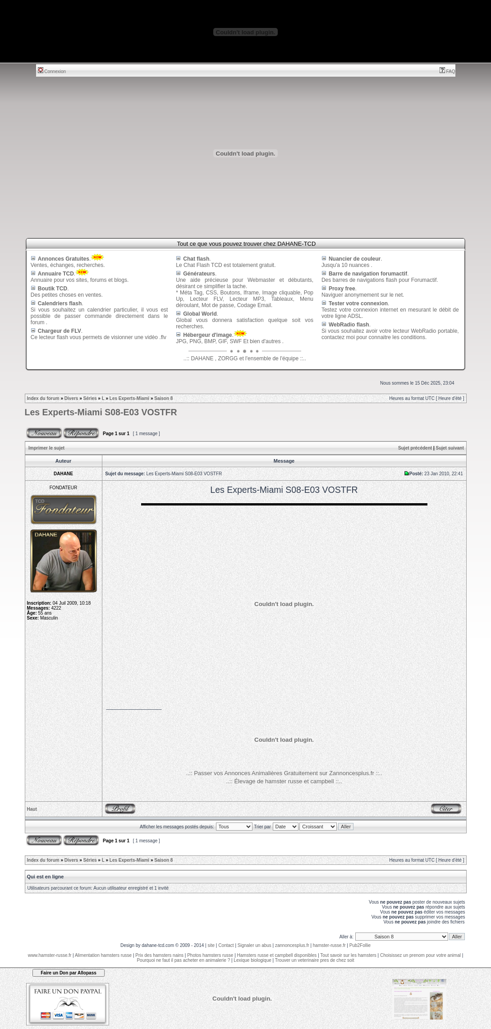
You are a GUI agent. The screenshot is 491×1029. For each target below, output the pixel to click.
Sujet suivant (449, 448)
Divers (71, 398)
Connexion (52, 71)
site (211, 945)
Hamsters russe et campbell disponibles (277, 955)
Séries (90, 398)
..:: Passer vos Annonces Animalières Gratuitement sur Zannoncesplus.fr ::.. (284, 773)
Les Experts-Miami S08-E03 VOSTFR (101, 412)
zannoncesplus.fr (292, 945)
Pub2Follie (360, 945)
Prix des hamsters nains (159, 955)
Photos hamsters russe (210, 955)
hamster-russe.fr (329, 945)
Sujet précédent (415, 448)
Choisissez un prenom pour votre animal (420, 955)
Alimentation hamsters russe (103, 955)
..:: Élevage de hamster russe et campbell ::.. (284, 781)
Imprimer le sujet (46, 448)
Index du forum (43, 398)
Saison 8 (163, 398)
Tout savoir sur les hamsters (348, 955)
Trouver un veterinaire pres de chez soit (314, 960)
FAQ (447, 71)
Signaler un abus (254, 945)
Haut (32, 809)
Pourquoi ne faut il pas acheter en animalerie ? (183, 960)
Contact (226, 945)
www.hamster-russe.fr (50, 955)
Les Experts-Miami (129, 398)
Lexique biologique (252, 960)
